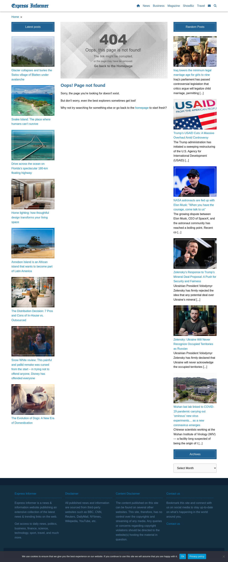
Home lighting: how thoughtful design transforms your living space (30, 217)
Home (15, 16)
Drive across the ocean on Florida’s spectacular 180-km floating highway (29, 168)
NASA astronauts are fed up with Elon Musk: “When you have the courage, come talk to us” (194, 205)
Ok (182, 556)
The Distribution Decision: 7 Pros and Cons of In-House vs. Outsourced (32, 316)
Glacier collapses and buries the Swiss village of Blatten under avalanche (31, 75)
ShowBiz (188, 5)
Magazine (174, 5)
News (146, 5)
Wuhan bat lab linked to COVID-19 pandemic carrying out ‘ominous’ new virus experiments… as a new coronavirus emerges (193, 415)
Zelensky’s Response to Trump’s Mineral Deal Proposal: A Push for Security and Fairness (194, 277)
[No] (223, 556)
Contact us (173, 523)
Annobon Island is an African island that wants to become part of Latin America (31, 266)
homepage (142, 107)
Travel (201, 5)
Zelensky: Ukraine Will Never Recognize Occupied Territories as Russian (193, 344)
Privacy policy (197, 556)
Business (159, 5)
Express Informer (29, 6)
